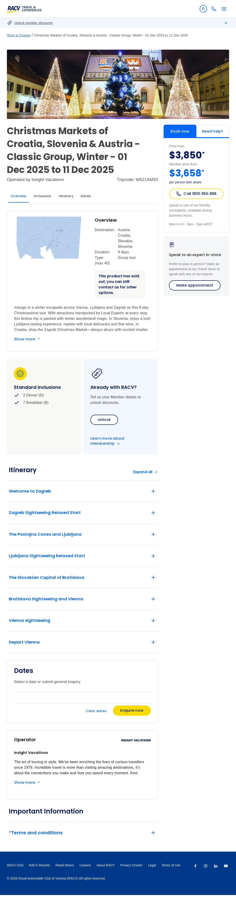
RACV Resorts (39, 868)
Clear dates (96, 714)
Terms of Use (171, 868)
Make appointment (194, 285)
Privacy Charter (131, 868)
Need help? (212, 131)
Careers (85, 868)
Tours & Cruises (19, 35)
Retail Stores (65, 868)
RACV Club (15, 868)
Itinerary (66, 196)
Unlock (104, 419)
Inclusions (42, 196)
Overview (19, 196)
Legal (152, 868)
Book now (180, 131)
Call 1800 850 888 (196, 194)
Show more (24, 339)
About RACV (106, 868)
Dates (86, 196)
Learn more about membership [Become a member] (107, 441)
